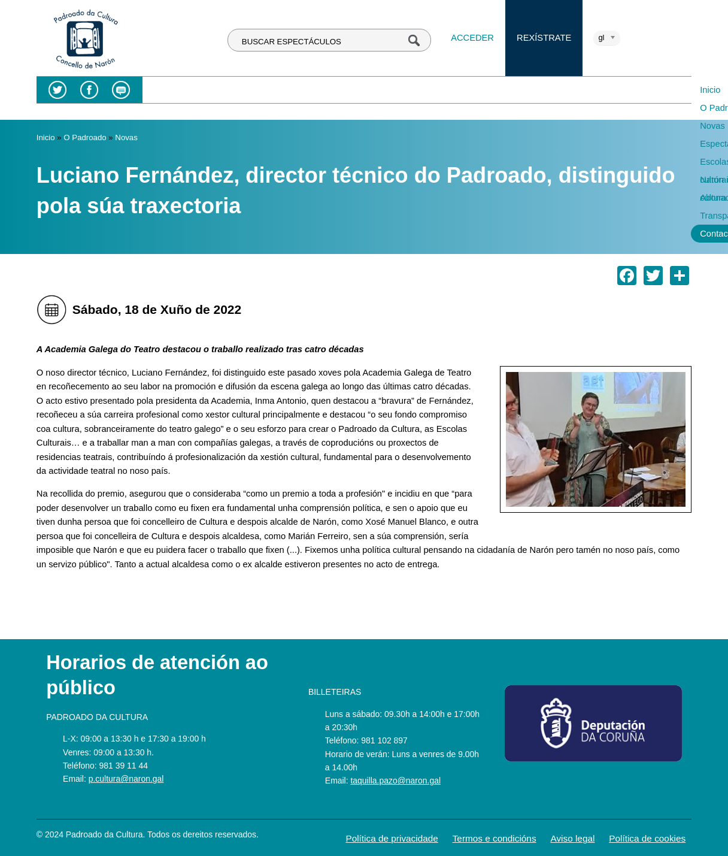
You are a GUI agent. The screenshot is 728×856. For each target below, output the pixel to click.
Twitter (58, 90)
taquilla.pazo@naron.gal (395, 780)
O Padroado (213, 90)
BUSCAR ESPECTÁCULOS (291, 41)
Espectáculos (324, 90)
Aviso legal (572, 838)
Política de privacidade (391, 838)
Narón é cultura (482, 90)
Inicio (161, 90)
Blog (121, 90)
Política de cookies (647, 838)
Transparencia (616, 90)
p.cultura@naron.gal (126, 779)
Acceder (472, 38)
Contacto (169, 108)
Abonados (550, 90)
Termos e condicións (494, 838)
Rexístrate (544, 38)
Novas (268, 90)
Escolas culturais (402, 90)
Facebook (89, 90)
